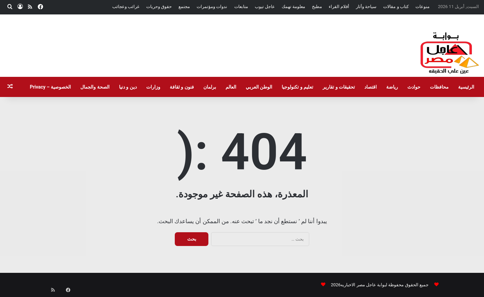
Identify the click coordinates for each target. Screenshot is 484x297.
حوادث (413, 87)
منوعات (422, 6)
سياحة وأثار (366, 6)
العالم (231, 87)
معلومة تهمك (293, 6)
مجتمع (184, 6)
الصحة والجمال (94, 87)
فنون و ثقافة (182, 87)
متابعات (241, 6)
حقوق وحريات (159, 6)
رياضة (392, 87)
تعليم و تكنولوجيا (297, 87)
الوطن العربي (259, 87)
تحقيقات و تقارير (339, 87)
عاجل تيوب (265, 6)
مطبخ (317, 6)
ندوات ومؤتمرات (212, 6)
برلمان (209, 87)
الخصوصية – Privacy (50, 87)
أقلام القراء (339, 6)
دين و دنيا (128, 87)
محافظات (439, 87)
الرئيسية (466, 87)
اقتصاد (370, 87)
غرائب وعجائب (125, 6)
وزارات (153, 87)
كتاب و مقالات (395, 6)
